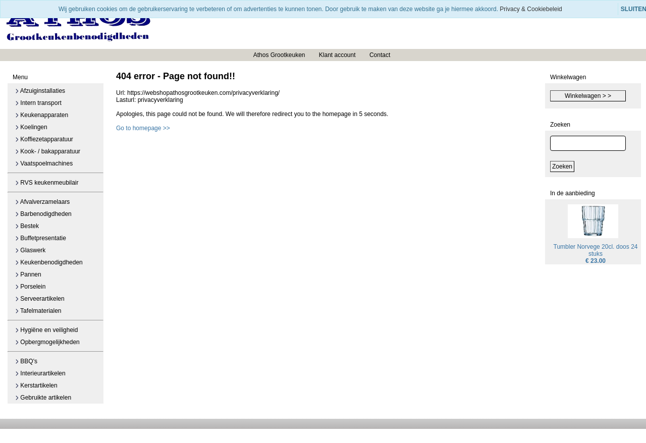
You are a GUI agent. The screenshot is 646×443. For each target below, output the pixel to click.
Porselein (30, 286)
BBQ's (26, 361)
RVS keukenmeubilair (47, 182)
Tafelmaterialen (38, 310)
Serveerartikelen (40, 298)
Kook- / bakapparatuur (47, 151)
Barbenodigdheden (43, 213)
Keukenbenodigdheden (49, 262)
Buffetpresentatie (40, 238)
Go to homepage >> (143, 128)
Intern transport (38, 102)
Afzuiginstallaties (40, 90)
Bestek (27, 226)
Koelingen (31, 127)
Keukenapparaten (41, 115)
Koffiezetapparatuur (44, 139)
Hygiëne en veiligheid (46, 330)
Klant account (337, 55)
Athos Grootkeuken (279, 55)
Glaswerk (30, 250)
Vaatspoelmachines (44, 163)
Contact (379, 55)
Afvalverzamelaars (42, 201)
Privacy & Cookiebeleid (531, 9)
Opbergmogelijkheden (47, 342)
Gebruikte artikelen (43, 397)
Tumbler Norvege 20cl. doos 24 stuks (596, 250)
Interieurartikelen (40, 373)
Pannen (28, 274)
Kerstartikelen (36, 385)
